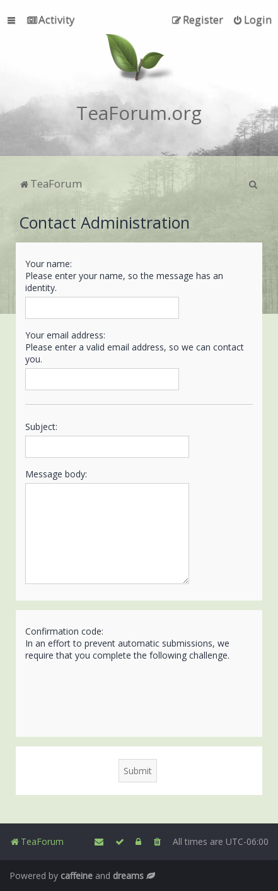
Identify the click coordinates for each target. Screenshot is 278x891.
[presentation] (121, 698)
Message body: (56, 474)
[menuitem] (50, 19)
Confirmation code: (64, 631)
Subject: (41, 427)
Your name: (48, 264)
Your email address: (65, 335)
